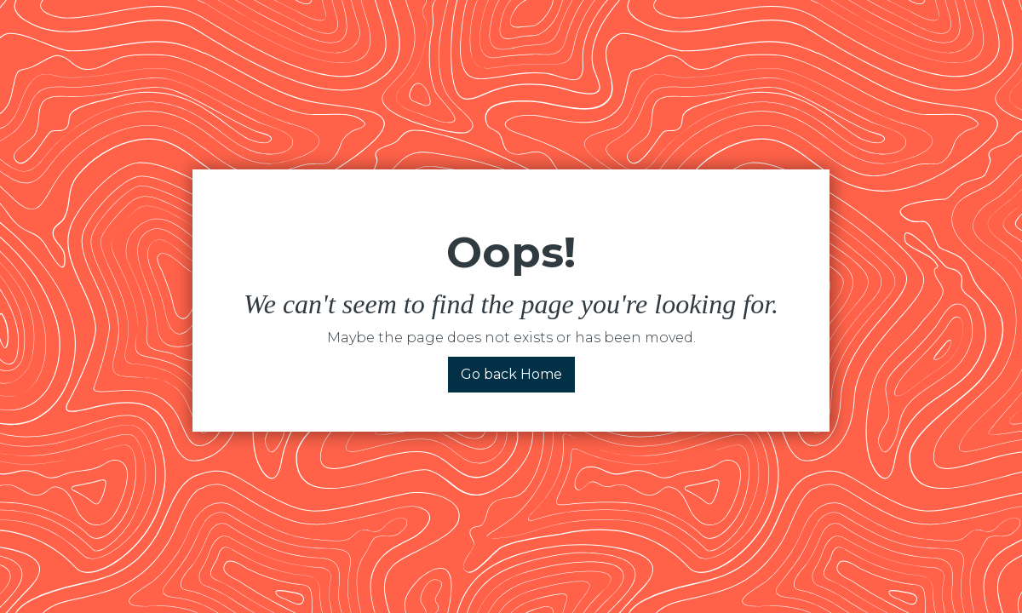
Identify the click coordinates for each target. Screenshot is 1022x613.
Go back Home (511, 374)
